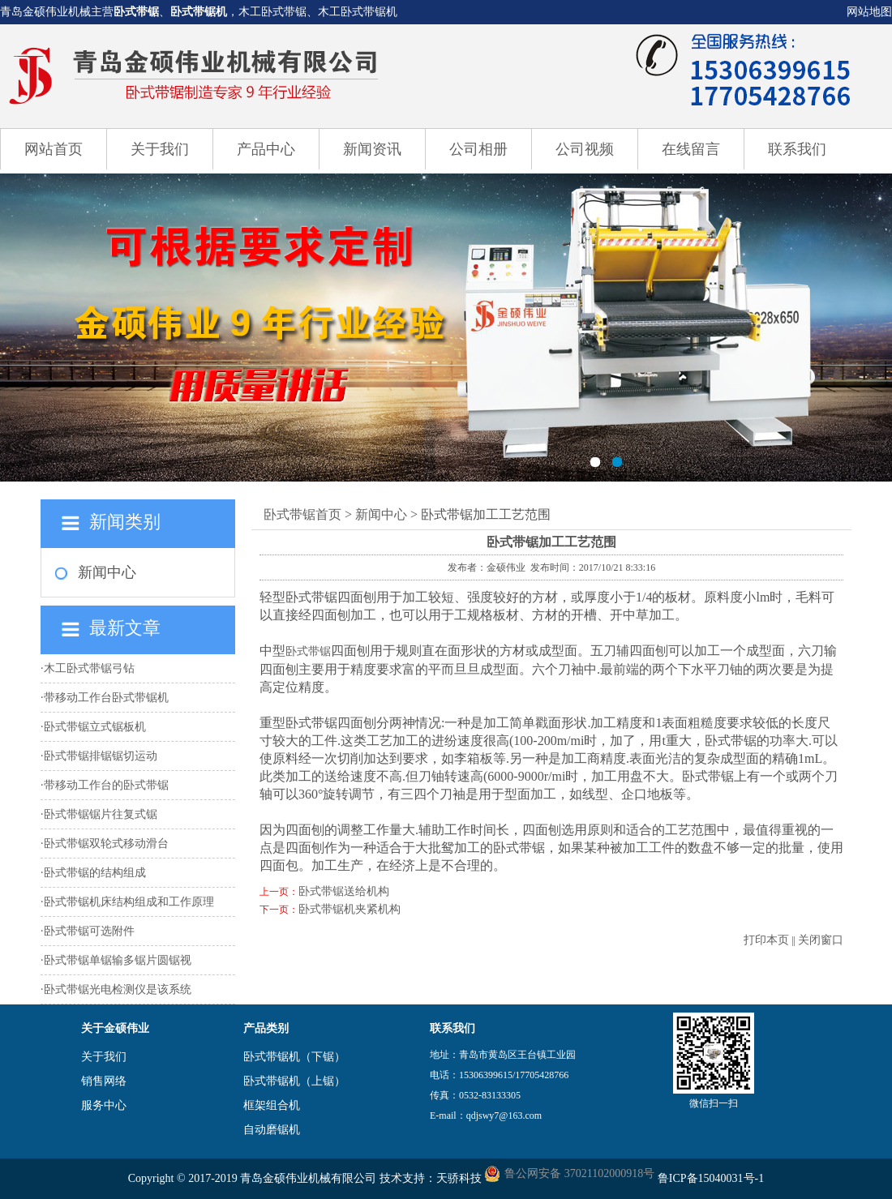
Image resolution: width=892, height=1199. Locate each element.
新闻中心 (107, 572)
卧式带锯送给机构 (343, 891)
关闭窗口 (820, 940)
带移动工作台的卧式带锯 (106, 785)
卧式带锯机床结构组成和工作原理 (129, 902)
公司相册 (478, 149)
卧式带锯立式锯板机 (95, 727)
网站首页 (53, 149)
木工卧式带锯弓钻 (89, 668)
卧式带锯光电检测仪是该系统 (117, 989)
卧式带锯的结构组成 (95, 873)
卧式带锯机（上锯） (294, 1081)
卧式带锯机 (198, 12)
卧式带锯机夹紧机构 (349, 909)
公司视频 (584, 149)
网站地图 (869, 12)
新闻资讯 (372, 149)
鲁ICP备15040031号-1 (711, 1178)
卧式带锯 (136, 12)
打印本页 (766, 940)
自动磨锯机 (271, 1130)
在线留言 (691, 149)
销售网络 (104, 1081)
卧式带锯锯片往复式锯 (100, 814)
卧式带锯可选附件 (89, 931)
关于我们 (160, 149)
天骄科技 (459, 1178)
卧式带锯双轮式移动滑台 (106, 843)
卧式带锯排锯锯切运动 (100, 756)
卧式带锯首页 (302, 514)
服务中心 (104, 1105)
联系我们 (797, 149)
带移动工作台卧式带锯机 (106, 698)
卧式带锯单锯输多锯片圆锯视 (117, 960)
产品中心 (266, 149)
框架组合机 (271, 1105)
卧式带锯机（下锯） (294, 1057)
